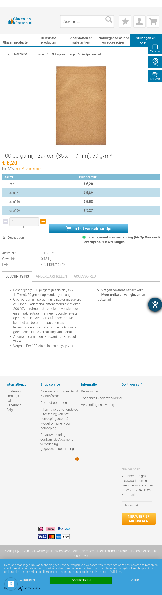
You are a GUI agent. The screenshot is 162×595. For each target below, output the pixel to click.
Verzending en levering (97, 405)
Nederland (14, 405)
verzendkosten (74, 551)
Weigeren (27, 580)
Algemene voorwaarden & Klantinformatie (59, 393)
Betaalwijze (89, 391)
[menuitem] (8, 3)
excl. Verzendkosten (28, 168)
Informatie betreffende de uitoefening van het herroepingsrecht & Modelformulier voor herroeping (59, 418)
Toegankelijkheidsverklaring (100, 398)
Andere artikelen (51, 276)
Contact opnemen (53, 403)
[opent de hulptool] (155, 305)
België (10, 410)
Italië (9, 401)
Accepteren (81, 580)
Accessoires (85, 276)
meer (135, 580)
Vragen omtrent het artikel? (120, 290)
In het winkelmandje (88, 228)
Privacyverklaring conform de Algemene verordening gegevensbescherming (57, 442)
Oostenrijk (13, 391)
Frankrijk (12, 396)
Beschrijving (17, 276)
